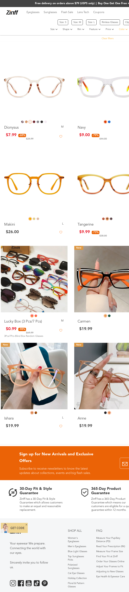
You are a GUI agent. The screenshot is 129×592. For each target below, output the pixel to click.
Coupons (98, 12)
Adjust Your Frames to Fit (109, 566)
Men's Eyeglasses (77, 546)
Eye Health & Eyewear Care (110, 576)
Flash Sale (67, 12)
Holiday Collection (77, 578)
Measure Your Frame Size (109, 551)
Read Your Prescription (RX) (110, 546)
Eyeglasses (33, 12)
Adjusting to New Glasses (109, 571)
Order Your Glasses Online (110, 561)
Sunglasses (50, 12)
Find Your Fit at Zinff (107, 556)
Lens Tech (83, 12)
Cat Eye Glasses (76, 573)
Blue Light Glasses (77, 551)
